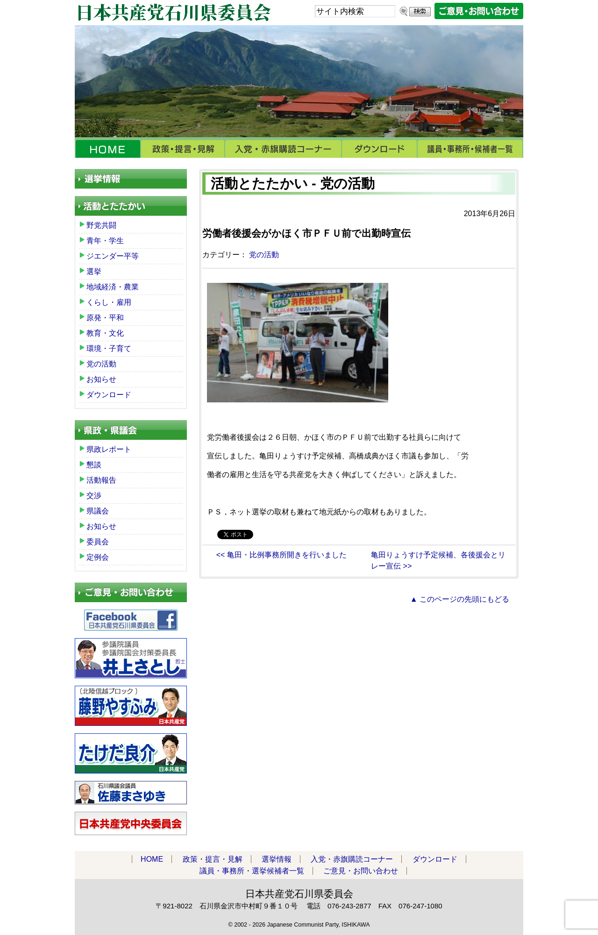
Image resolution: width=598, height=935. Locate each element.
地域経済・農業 (112, 287)
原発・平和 (105, 318)
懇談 (93, 465)
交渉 (93, 495)
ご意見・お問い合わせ (360, 871)
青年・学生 (105, 241)
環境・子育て (108, 348)
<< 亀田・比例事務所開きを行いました (281, 555)
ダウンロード (379, 149)
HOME (108, 149)
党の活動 (264, 255)
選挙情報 (277, 859)
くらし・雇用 (108, 302)
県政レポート (108, 449)
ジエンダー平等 (112, 256)
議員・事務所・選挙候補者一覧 (470, 149)
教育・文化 (105, 333)
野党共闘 (101, 225)
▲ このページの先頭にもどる (459, 599)
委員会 (97, 542)
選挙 (93, 271)
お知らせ (101, 379)
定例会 (97, 557)
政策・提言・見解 (183, 149)
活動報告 (101, 480)
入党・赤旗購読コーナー (283, 149)
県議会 (97, 511)
